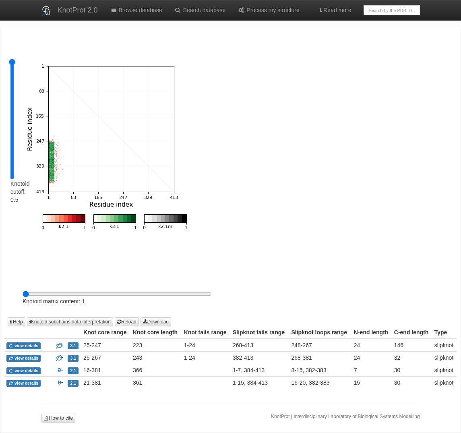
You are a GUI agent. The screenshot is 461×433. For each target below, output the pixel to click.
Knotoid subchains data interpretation (70, 322)
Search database (200, 10)
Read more (335, 10)
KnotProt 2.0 (78, 10)
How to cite (58, 418)
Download (156, 322)
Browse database (136, 10)
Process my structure (268, 10)
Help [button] (16, 322)
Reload (126, 322)
